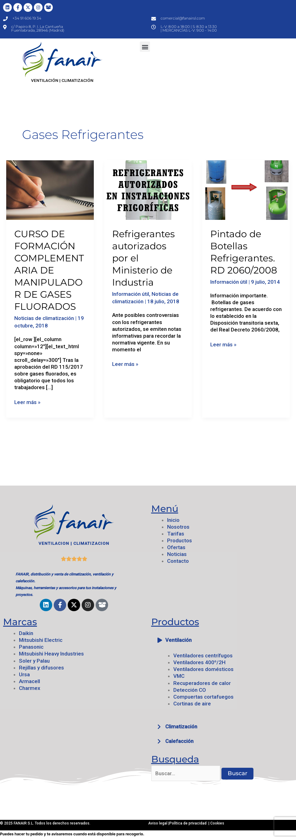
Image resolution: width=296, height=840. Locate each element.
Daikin (26, 633)
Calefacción (179, 741)
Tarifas (175, 534)
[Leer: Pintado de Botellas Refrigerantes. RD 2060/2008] (246, 190)
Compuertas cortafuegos (203, 697)
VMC (178, 676)
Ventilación (178, 640)
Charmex (29, 688)
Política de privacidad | (189, 823)
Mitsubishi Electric (40, 640)
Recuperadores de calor (202, 683)
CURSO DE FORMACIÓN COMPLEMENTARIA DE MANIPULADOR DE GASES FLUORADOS (49, 270)
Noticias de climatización (44, 318)
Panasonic (31, 647)
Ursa (24, 674)
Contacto (178, 561)
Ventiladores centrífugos (203, 655)
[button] (145, 47)
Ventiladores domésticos (203, 669)
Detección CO (189, 690)
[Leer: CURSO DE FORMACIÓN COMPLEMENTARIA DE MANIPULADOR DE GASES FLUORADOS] (50, 190)
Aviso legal (158, 823)
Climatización (181, 726)
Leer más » (27, 402)
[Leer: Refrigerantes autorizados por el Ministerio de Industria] (148, 190)
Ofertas (176, 547)
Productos (179, 540)
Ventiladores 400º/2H (199, 662)
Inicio (173, 520)
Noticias (177, 554)
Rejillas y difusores (41, 667)
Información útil (130, 294)
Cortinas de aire (192, 703)
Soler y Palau (34, 661)
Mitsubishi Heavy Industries (51, 654)
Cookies (217, 823)
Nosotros (178, 527)
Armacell (29, 681)
